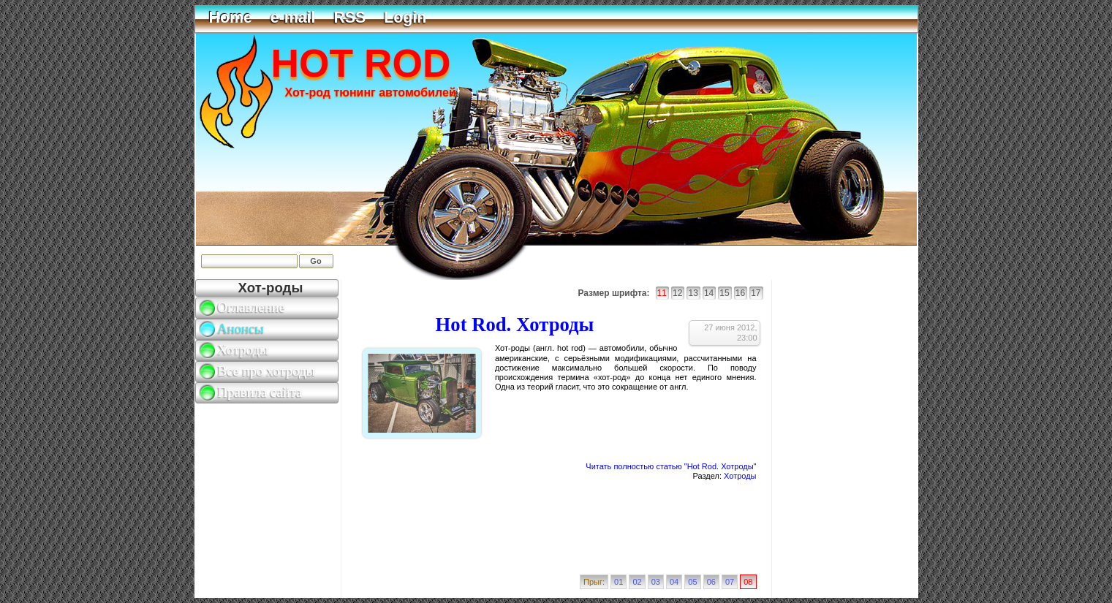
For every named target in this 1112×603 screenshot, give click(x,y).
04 (674, 581)
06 (711, 581)
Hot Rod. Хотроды (515, 324)
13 (692, 293)
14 (709, 293)
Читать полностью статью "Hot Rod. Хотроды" (671, 466)
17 (755, 293)
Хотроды (740, 475)
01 (618, 581)
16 (740, 293)
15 (724, 293)
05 (692, 581)
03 (655, 581)
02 (636, 581)
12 (677, 293)
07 (729, 581)
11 (662, 293)
